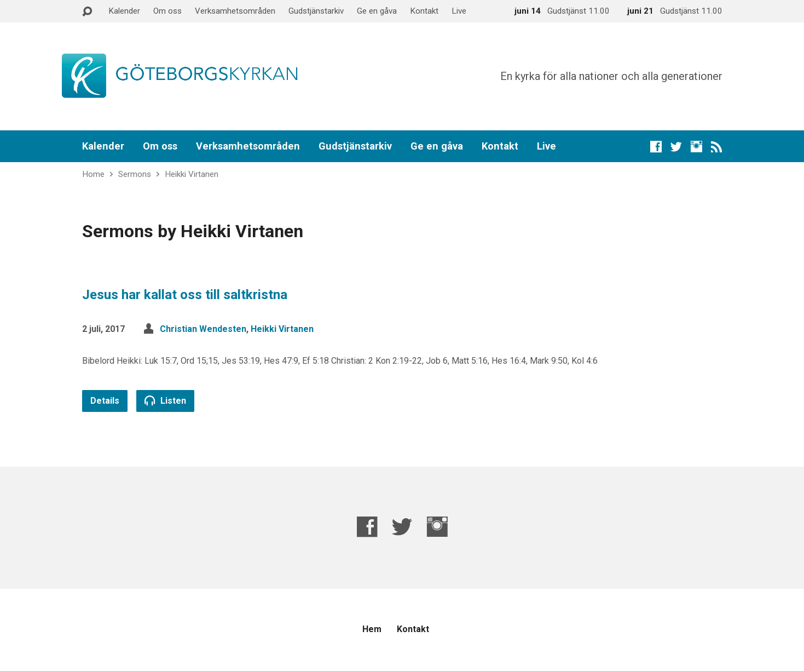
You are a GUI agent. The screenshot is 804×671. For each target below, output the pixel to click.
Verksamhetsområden (235, 11)
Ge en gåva (377, 11)
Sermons (134, 174)
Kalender (124, 11)
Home (93, 174)
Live (459, 11)
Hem (371, 629)
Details (104, 400)
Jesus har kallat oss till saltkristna (184, 294)
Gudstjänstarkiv (316, 11)
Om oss (167, 11)
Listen (165, 400)
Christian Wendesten (203, 329)
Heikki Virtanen (191, 174)
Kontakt (424, 11)
